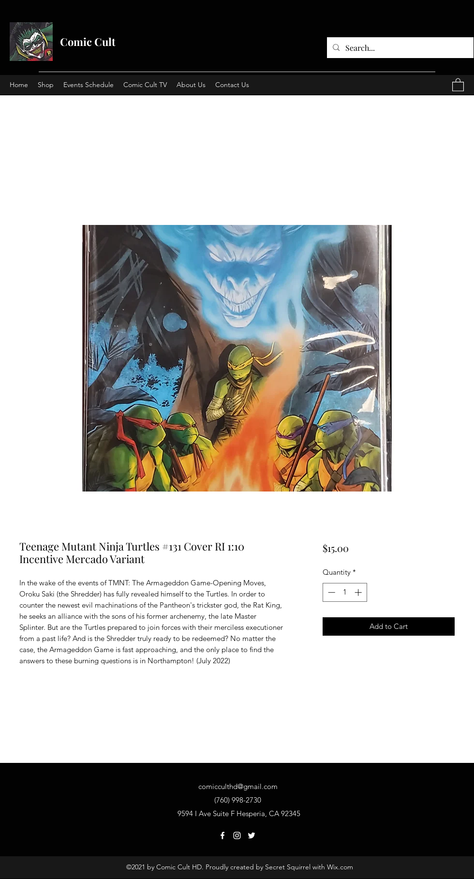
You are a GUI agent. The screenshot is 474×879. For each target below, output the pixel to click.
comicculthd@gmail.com (238, 786)
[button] (458, 84)
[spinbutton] (345, 592)
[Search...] (399, 48)
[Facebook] (222, 835)
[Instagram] (237, 835)
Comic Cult (88, 41)
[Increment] (359, 592)
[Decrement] (330, 592)
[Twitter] (251, 835)
